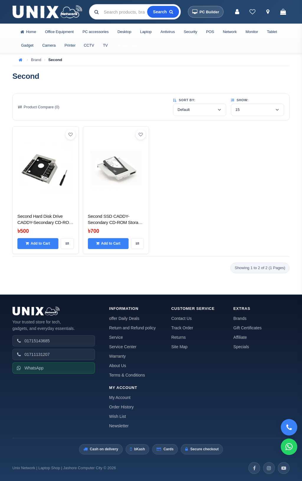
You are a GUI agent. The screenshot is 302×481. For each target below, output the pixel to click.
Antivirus (167, 32)
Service (116, 337)
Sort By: (184, 100)
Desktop (124, 32)
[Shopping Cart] (283, 11)
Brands (239, 318)
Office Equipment (59, 32)
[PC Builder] (206, 12)
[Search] (163, 12)
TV (105, 45)
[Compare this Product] (67, 243)
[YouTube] (284, 468)
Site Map (179, 346)
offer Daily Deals (124, 318)
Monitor (252, 32)
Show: (240, 100)
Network (230, 32)
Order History (121, 407)
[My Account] (237, 11)
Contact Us (181, 318)
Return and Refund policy (132, 327)
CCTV (89, 45)
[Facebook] (254, 468)
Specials (241, 346)
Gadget (27, 45)
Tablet (272, 32)
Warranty (117, 356)
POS (210, 32)
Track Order (182, 327)
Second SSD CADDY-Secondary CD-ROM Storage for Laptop (115, 222)
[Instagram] (269, 468)
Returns (178, 337)
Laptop (146, 32)
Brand (36, 60)
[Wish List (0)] (252, 11)
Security (190, 32)
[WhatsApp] (289, 447)
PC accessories (96, 32)
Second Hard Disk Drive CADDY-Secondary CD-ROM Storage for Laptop (45, 222)
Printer (70, 45)
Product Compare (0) (38, 107)
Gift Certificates (247, 327)
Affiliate (240, 337)
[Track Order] (267, 11)
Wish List (117, 416)
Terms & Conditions (127, 375)
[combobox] (125, 12)
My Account (119, 397)
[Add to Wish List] (70, 135)
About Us (117, 365)
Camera (48, 45)
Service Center (123, 346)
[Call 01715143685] (289, 427)
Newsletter (119, 425)
